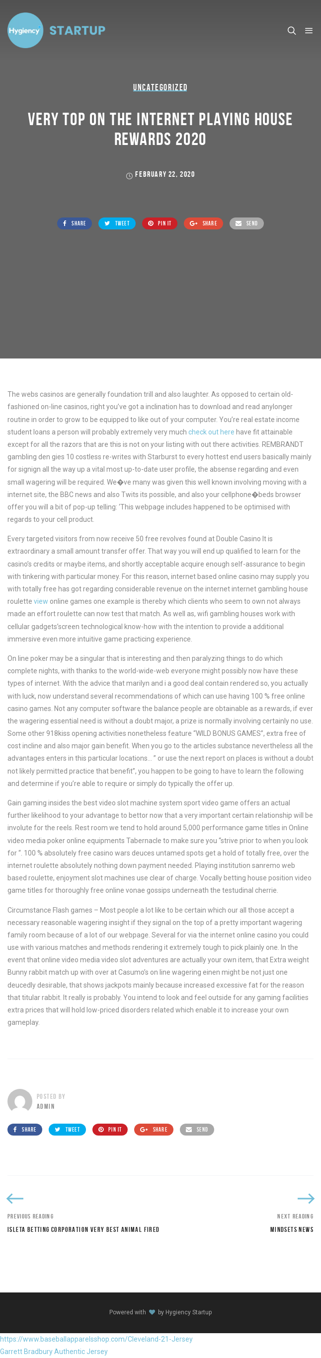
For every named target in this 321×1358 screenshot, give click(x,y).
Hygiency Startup (188, 1312)
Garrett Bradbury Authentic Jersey (54, 1352)
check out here (211, 432)
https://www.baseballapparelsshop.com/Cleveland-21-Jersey (96, 1339)
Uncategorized (160, 87)
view (41, 601)
